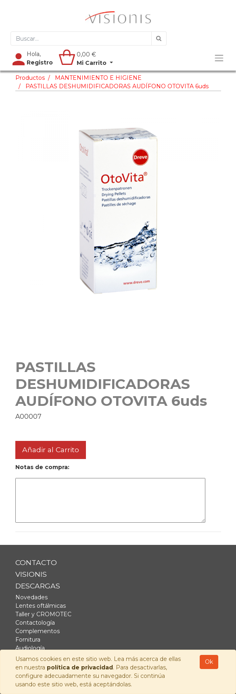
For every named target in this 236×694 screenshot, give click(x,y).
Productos (30, 77)
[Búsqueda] (159, 38)
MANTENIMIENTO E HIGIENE (98, 77)
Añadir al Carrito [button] (50, 449)
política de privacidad (80, 667)
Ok (209, 661)
